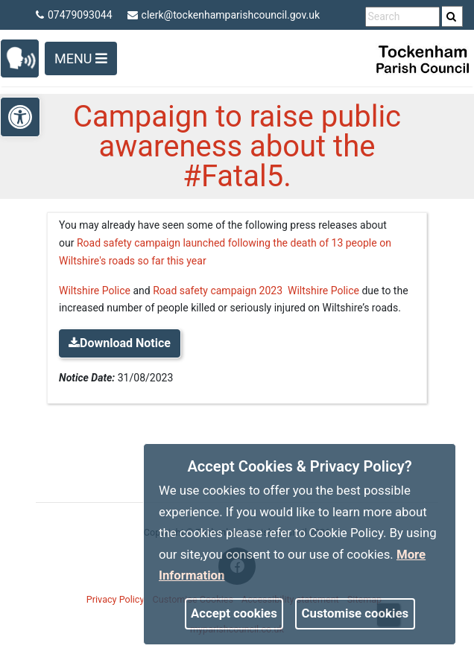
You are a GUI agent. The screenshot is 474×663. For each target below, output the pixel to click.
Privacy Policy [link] (115, 599)
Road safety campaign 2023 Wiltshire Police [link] (256, 290)
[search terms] (402, 17)
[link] (451, 16)
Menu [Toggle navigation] (80, 58)
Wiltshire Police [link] (94, 290)
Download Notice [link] (120, 343)
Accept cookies (234, 613)
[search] (452, 16)
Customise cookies (355, 613)
